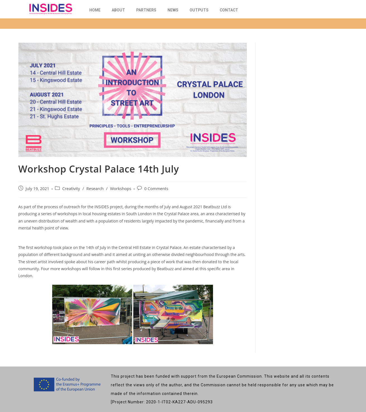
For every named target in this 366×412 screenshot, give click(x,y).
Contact (229, 10)
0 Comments (156, 188)
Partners (146, 10)
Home (95, 10)
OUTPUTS (199, 10)
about (118, 10)
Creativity (71, 188)
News (173, 10)
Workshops (120, 188)
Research (95, 188)
